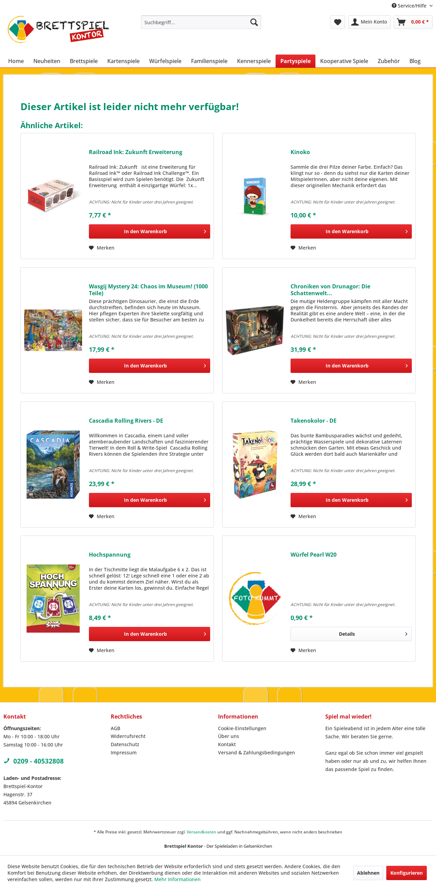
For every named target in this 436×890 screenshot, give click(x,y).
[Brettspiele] (84, 61)
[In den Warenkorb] (149, 231)
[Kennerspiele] (254, 61)
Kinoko (300, 152)
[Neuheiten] (47, 61)
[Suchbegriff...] (201, 22)
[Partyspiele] (295, 61)
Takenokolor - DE (314, 420)
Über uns (228, 736)
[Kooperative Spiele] (344, 61)
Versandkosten (201, 832)
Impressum (124, 752)
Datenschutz (125, 744)
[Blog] (415, 61)
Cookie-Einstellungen (242, 728)
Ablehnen (368, 873)
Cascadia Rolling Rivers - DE (126, 420)
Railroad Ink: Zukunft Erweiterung (135, 152)
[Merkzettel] (337, 22)
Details (373, 633)
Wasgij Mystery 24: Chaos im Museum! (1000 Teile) (148, 290)
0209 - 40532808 (33, 761)
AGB (115, 728)
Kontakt (227, 744)
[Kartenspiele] (123, 61)
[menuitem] (201, 22)
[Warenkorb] (413, 22)
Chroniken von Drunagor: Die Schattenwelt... (330, 290)
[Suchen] (254, 22)
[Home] (16, 61)
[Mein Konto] (369, 22)
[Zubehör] (389, 61)
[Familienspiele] (209, 61)
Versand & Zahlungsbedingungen (256, 752)
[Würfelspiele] (165, 61)
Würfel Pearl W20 (314, 554)
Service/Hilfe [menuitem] (410, 5)
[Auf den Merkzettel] (101, 248)
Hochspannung (109, 554)
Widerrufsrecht (128, 736)
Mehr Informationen (177, 879)
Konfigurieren (406, 873)
